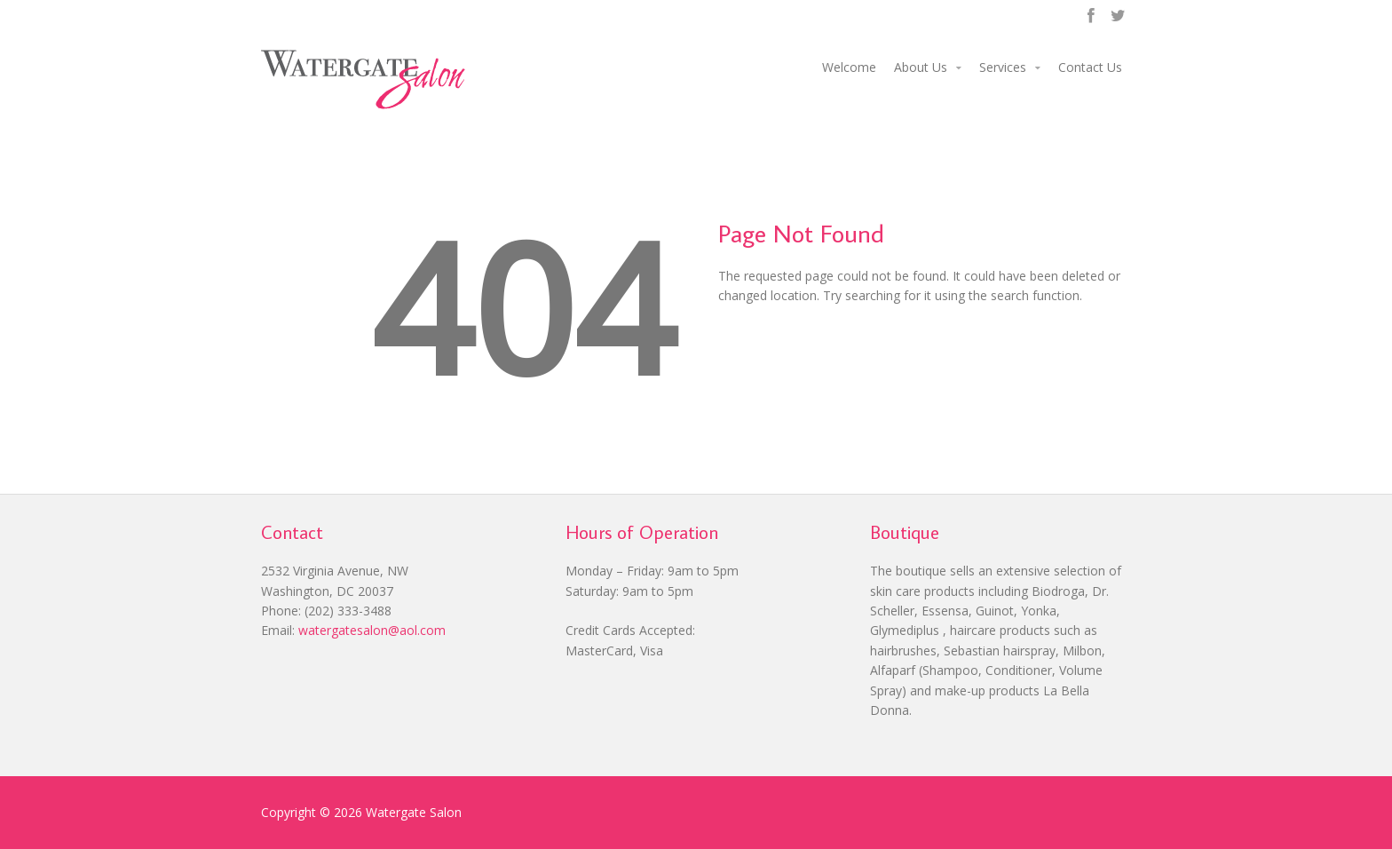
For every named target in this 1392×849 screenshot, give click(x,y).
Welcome (849, 67)
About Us (920, 67)
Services (1002, 67)
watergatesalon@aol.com (372, 630)
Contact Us (1090, 67)
